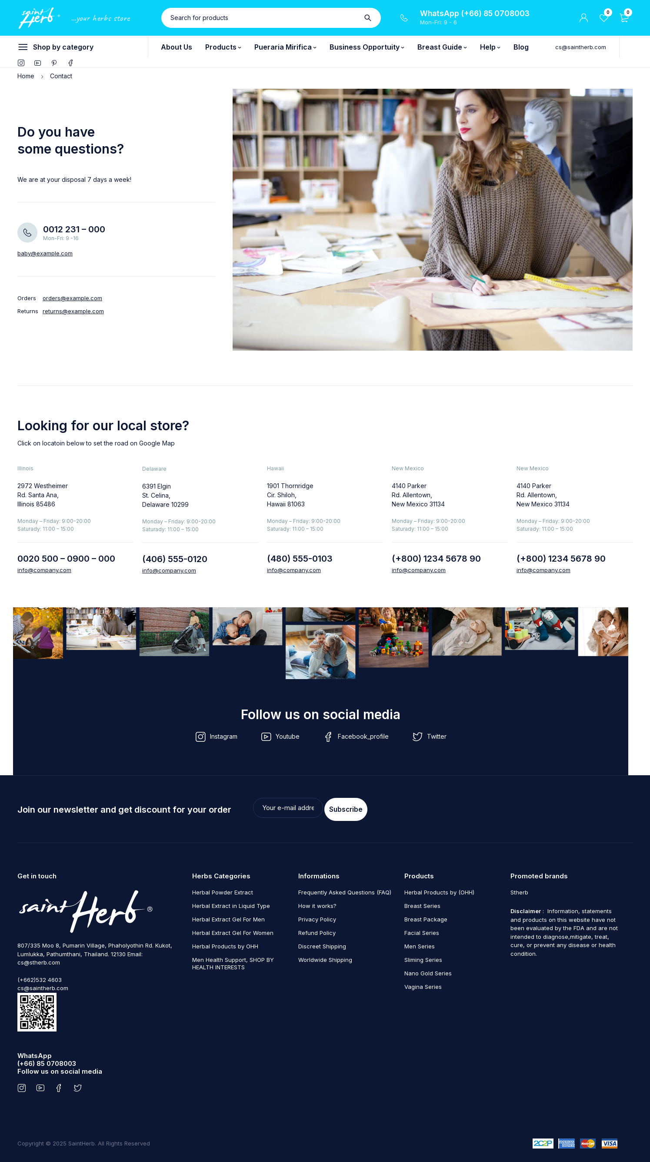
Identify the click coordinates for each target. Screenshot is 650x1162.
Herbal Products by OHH (225, 943)
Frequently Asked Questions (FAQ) (344, 889)
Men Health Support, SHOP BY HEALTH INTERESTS (233, 960)
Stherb (519, 889)
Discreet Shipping (322, 943)
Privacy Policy (317, 916)
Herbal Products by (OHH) (439, 889)
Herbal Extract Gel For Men (228, 916)
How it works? (317, 902)
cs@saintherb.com (580, 47)
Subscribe (466, 808)
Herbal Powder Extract (222, 889)
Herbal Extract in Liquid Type (231, 902)
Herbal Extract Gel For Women (232, 929)
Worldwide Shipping (325, 956)
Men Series (419, 943)
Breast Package (425, 916)
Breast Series (422, 902)
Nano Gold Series (428, 970)
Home (25, 76)
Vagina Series (423, 983)
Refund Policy (317, 929)
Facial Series (421, 929)
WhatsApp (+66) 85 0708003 (475, 13)
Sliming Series (423, 956)
